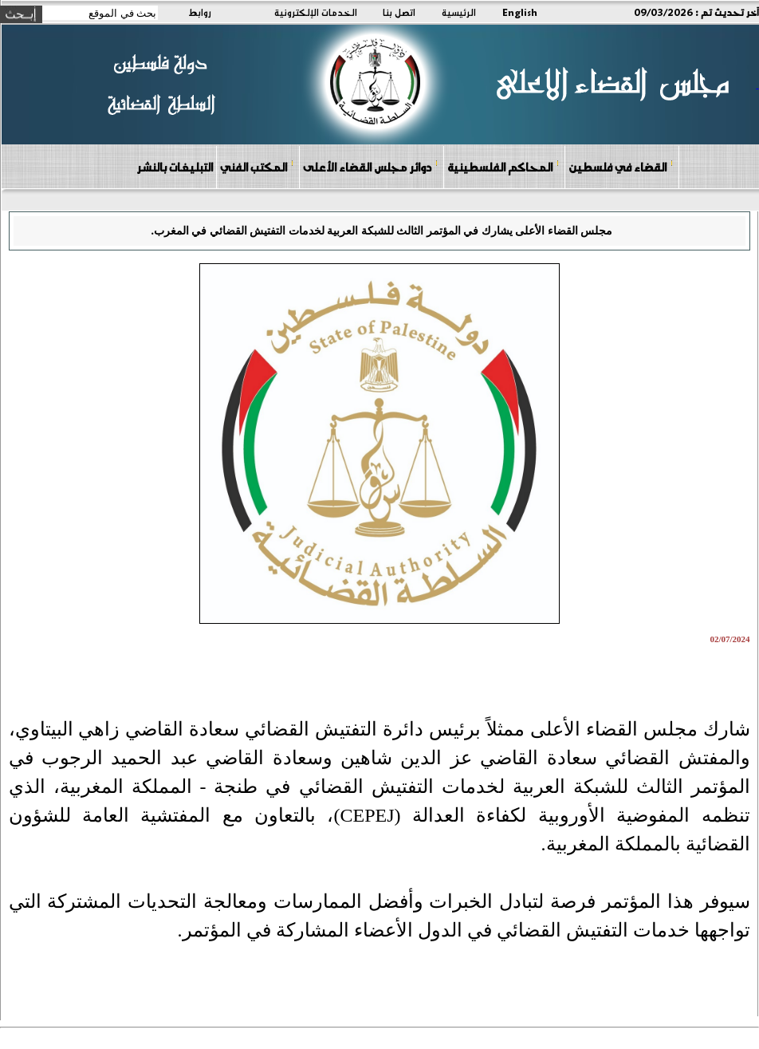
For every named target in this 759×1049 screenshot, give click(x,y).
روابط (199, 12)
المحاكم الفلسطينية (503, 166)
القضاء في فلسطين (621, 166)
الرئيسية (459, 12)
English (519, 12)
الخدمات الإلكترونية (315, 12)
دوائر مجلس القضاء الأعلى (370, 166)
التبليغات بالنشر (174, 167)
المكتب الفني (257, 166)
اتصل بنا (399, 12)
